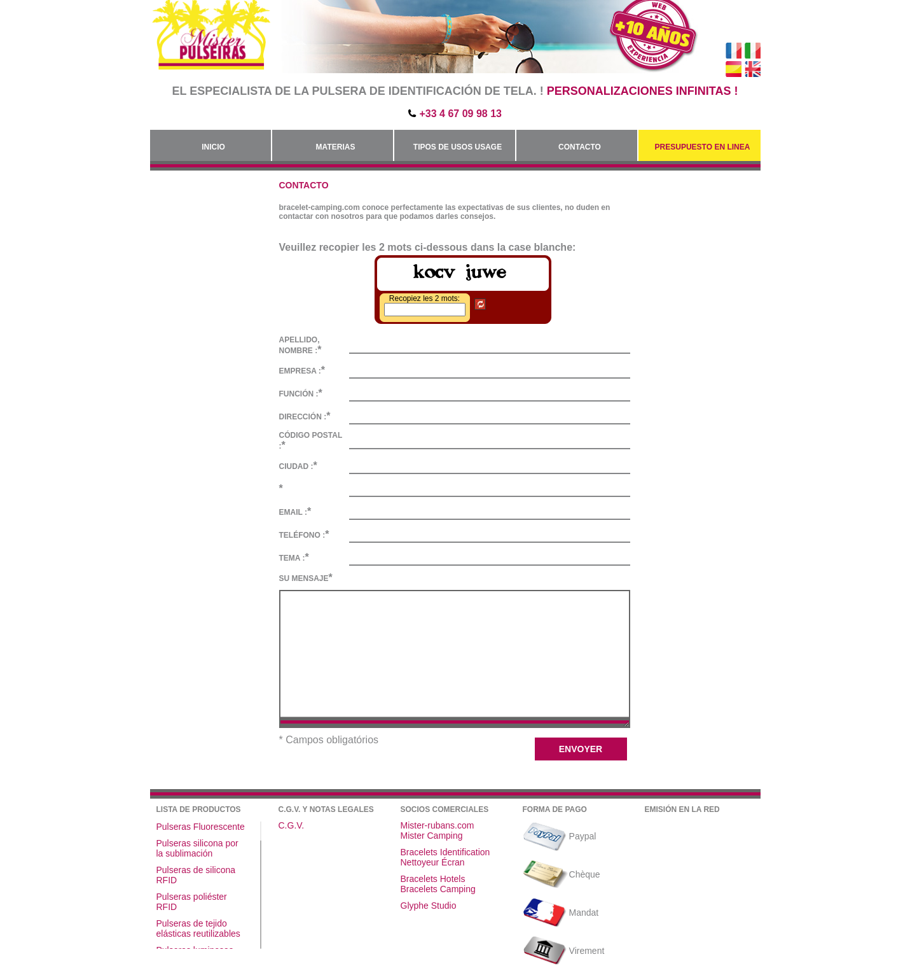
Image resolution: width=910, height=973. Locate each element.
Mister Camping (432, 835)
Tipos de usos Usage (457, 147)
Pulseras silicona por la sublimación (197, 848)
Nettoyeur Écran (433, 862)
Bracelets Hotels (433, 879)
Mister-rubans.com (437, 825)
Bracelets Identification (445, 852)
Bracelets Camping (438, 889)
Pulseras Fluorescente (200, 827)
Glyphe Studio (429, 905)
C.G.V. (292, 825)
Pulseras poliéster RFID (191, 902)
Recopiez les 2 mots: (424, 298)
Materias (335, 147)
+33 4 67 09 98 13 (461, 113)
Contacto (579, 147)
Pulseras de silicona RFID (196, 875)
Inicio (213, 147)
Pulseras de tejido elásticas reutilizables (198, 928)
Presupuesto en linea (702, 147)
